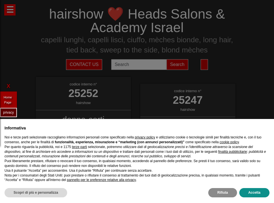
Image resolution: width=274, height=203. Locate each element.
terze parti (79, 147)
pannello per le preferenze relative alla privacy (101, 180)
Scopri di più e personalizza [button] (36, 193)
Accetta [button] (254, 193)
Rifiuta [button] (222, 193)
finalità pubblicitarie (232, 152)
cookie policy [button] (229, 142)
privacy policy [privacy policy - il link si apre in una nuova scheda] (145, 137)
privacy (8, 112)
